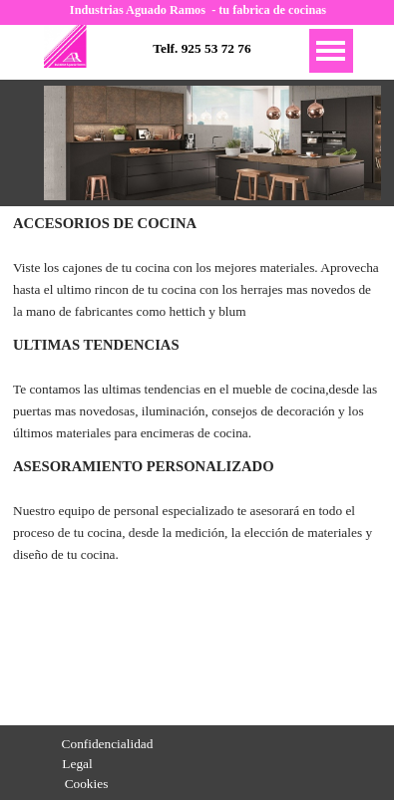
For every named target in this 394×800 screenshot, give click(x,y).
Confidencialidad (108, 743)
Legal (77, 763)
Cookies (87, 783)
